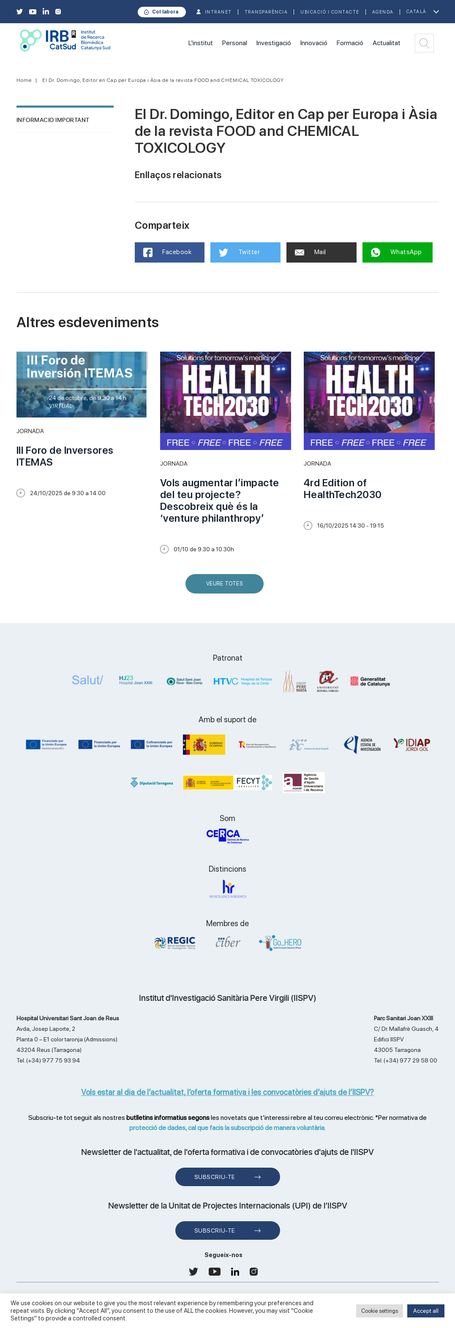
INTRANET (218, 12)
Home (24, 80)
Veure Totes (226, 587)
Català (416, 11)
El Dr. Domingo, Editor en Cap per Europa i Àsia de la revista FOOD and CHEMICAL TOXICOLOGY (163, 80)
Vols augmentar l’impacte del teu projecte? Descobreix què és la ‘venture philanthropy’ (219, 500)
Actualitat (387, 43)
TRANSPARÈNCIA (266, 12)
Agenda (383, 12)
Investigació (273, 43)
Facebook (167, 252)
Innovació (313, 43)
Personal (234, 43)
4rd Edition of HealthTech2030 (343, 489)
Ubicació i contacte (330, 12)
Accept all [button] (426, 1310)
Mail (310, 252)
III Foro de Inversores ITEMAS (65, 456)
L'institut (200, 43)
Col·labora (165, 12)
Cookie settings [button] (379, 1311)
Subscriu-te (214, 1177)
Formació (350, 43)
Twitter (239, 252)
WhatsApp (396, 252)
